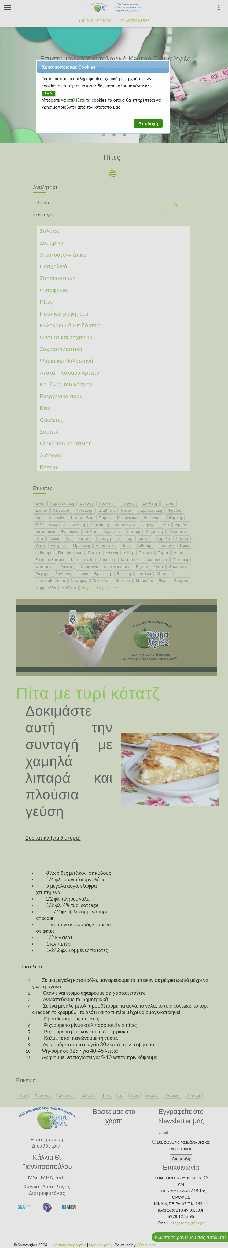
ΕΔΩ (48, 93)
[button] (148, 123)
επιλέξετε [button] (76, 100)
